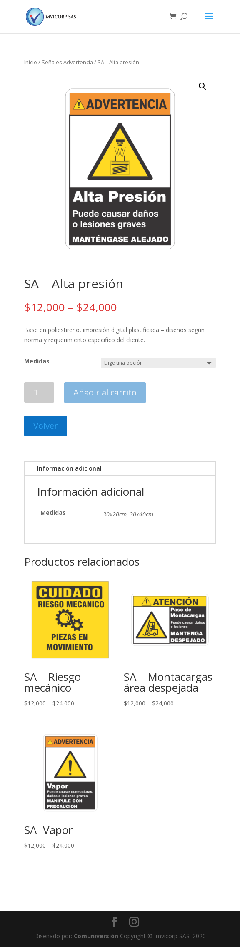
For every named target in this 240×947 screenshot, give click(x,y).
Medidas (37, 361)
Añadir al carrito (105, 392)
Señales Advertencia (67, 62)
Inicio (30, 62)
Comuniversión (96, 936)
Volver (45, 425)
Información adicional (69, 468)
